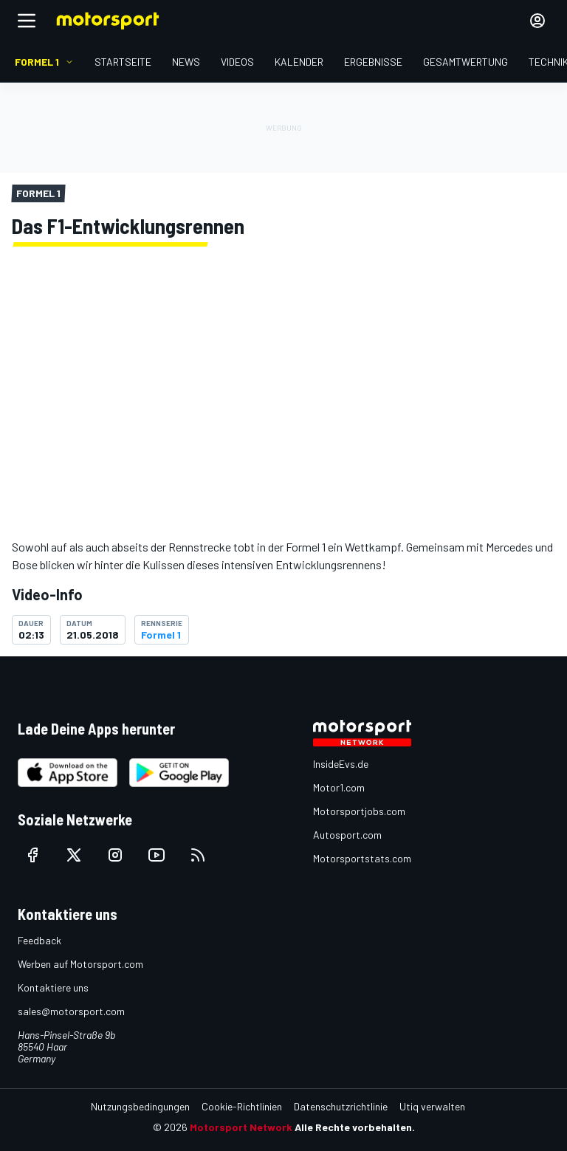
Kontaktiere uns (53, 987)
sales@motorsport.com (71, 1011)
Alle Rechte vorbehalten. (355, 1127)
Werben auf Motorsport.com (80, 964)
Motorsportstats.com (362, 858)
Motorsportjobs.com (359, 811)
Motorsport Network (241, 1127)
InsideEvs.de (340, 763)
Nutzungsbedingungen (140, 1106)
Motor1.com (339, 787)
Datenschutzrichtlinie (341, 1106)
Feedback (39, 940)
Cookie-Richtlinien (242, 1106)
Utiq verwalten (432, 1106)
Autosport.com (347, 834)
